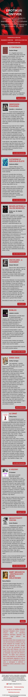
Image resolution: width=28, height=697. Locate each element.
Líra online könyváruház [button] (19, 153)
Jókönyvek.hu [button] (21, 304)
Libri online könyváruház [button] (19, 200)
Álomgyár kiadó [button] (21, 512)
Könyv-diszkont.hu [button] (20, 407)
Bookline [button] (23, 621)
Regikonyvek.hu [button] (21, 98)
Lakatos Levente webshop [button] (18, 351)
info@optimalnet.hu (16, 683)
